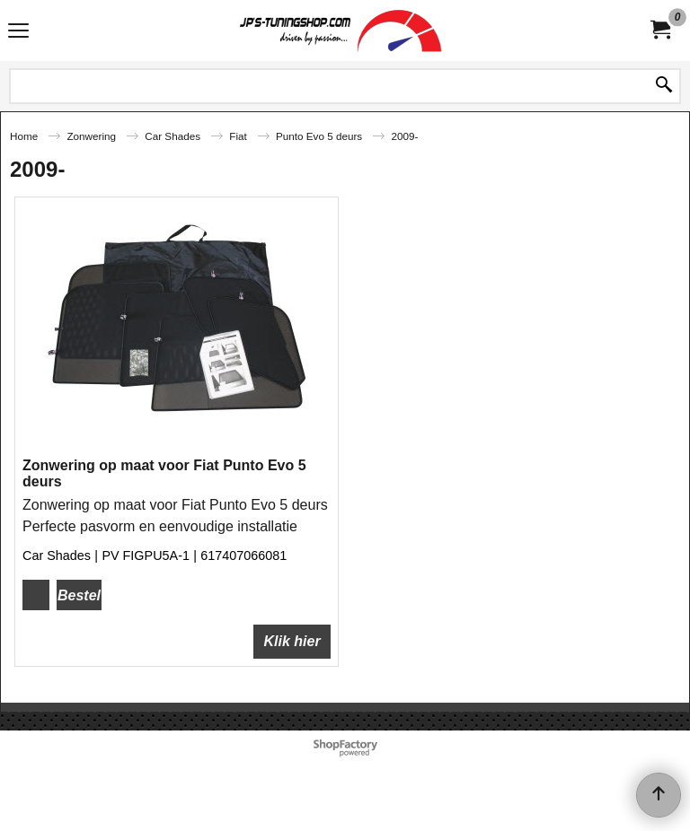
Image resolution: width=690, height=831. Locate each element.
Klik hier (291, 641)
